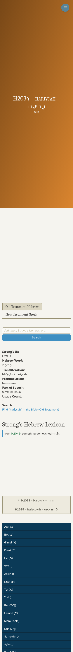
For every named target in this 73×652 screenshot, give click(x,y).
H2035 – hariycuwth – (36, 509)
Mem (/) (11, 621)
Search (36, 337)
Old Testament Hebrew (22, 307)
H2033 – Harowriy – (36, 500)
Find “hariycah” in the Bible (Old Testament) (30, 409)
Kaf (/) (10, 605)
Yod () (8, 597)
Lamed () (11, 613)
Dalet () (9, 550)
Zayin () (9, 574)
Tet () (8, 589)
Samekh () (12, 636)
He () (8, 558)
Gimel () (10, 542)
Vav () (8, 566)
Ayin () (9, 644)
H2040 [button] (15, 433)
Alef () (9, 527)
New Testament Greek (21, 314)
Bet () (8, 534)
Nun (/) (9, 629)
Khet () (9, 582)
